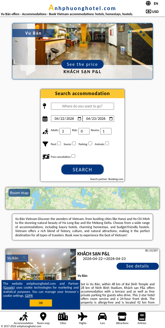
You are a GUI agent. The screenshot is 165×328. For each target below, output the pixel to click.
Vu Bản (12, 258)
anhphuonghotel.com (83, 8)
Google (9, 287)
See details (137, 266)
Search (82, 170)
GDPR (29, 296)
